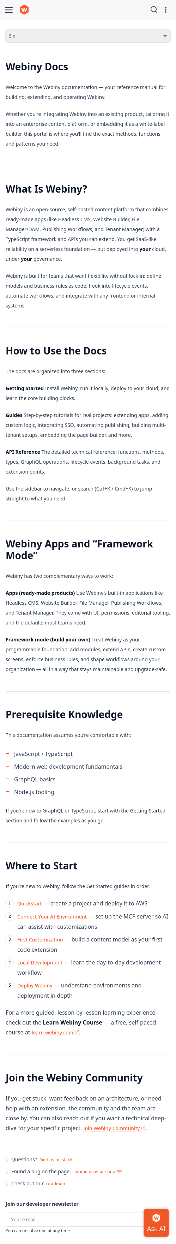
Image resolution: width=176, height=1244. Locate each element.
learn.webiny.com (55, 1032)
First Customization (40, 939)
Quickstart (29, 903)
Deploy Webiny (35, 985)
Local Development (39, 962)
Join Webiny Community (114, 1128)
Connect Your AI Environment (52, 916)
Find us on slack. (57, 1159)
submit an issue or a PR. (98, 1171)
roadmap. (56, 1183)
